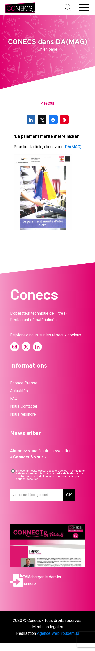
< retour (47, 103)
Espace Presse (23, 383)
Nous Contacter (23, 406)
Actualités (19, 390)
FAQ (13, 398)
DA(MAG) (73, 146)
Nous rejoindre (23, 414)
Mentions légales (47, 626)
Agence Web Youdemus (58, 633)
